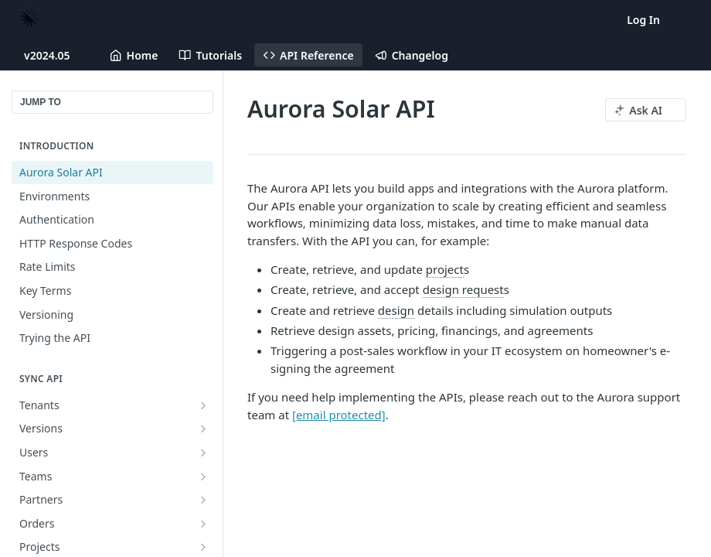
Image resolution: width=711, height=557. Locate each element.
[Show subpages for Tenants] (203, 405)
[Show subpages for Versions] (203, 428)
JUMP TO (40, 102)
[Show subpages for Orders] (203, 524)
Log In (643, 19)
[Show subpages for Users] (203, 452)
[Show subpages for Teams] (203, 476)
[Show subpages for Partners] (203, 500)
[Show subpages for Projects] (203, 547)
